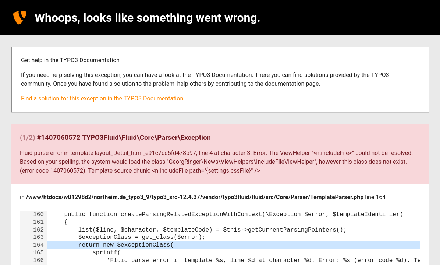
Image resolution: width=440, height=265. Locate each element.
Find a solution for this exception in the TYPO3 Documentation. (103, 98)
